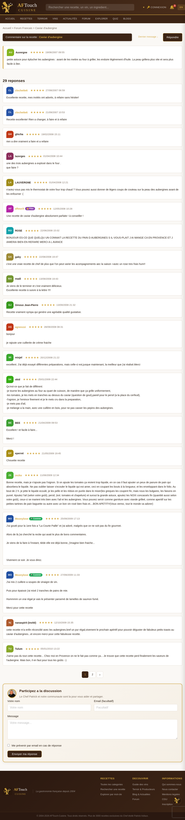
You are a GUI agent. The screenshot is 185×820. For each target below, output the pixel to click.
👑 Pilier (30, 209)
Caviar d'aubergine (51, 37)
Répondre (173, 37)
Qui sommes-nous (171, 784)
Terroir (42, 18)
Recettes (26, 18)
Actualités (70, 18)
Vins (55, 18)
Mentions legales (171, 794)
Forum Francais (23, 28)
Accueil (10, 18)
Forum (86, 18)
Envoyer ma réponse (24, 753)
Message (13, 716)
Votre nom (13, 701)
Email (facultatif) (104, 701)
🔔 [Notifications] (172, 7)
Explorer (101, 18)
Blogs (127, 18)
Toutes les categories (111, 784)
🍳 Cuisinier (36, 519)
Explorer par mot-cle (111, 794)
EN (181, 7)
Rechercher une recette (112, 789)
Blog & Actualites (141, 794)
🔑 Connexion (156, 7)
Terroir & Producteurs (143, 789)
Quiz (115, 18)
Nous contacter (170, 789)
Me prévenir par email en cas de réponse (34, 745)
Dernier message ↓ (148, 36)
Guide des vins (140, 784)
